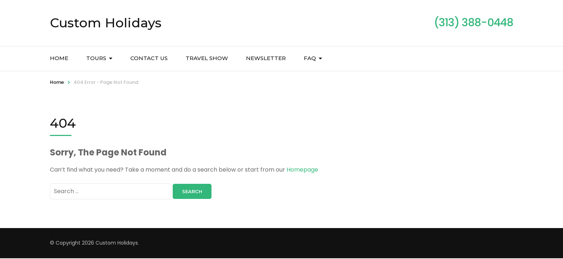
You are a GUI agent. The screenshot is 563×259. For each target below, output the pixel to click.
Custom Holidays (106, 23)
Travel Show (207, 58)
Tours (96, 58)
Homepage (302, 169)
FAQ (310, 58)
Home (59, 58)
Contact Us (149, 58)
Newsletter (266, 58)
